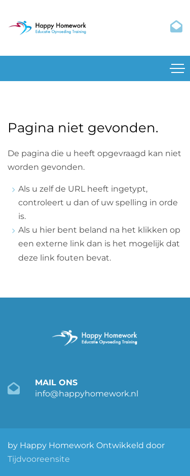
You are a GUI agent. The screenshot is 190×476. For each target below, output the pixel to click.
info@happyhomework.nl (86, 393)
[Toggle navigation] (177, 68)
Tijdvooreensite (39, 459)
